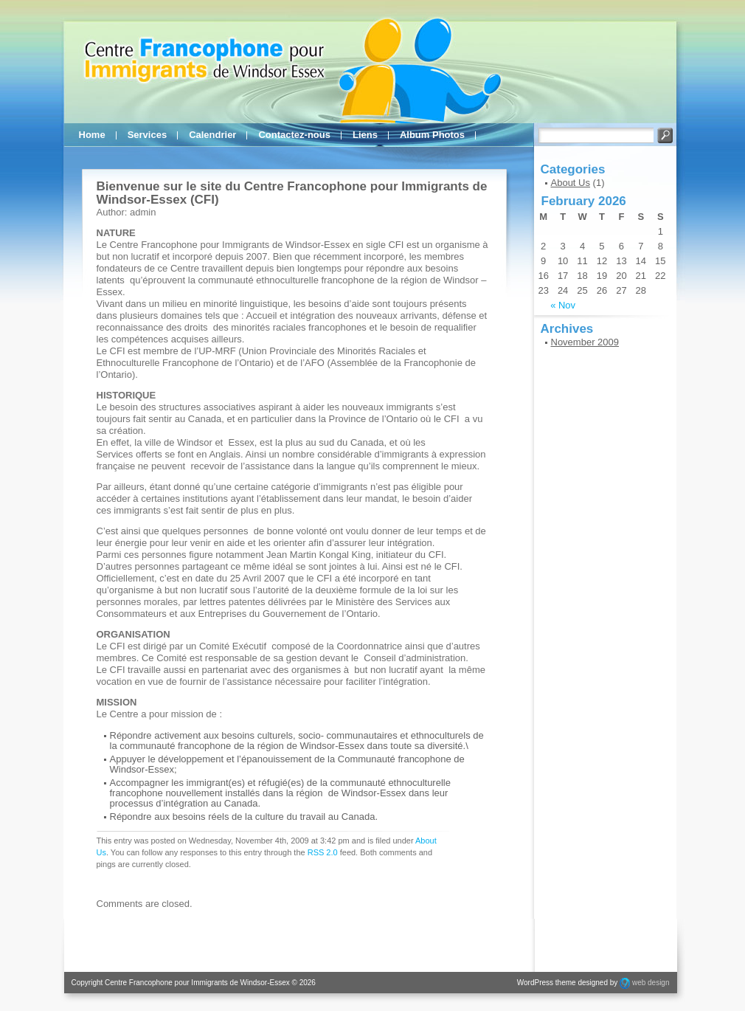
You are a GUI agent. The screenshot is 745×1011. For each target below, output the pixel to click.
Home (92, 134)
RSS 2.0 (323, 852)
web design (651, 983)
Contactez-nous (294, 134)
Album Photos (432, 134)
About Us (570, 182)
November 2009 (585, 342)
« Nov (562, 305)
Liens (365, 134)
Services (147, 134)
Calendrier (212, 134)
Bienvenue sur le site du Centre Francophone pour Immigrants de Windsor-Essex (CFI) (292, 193)
